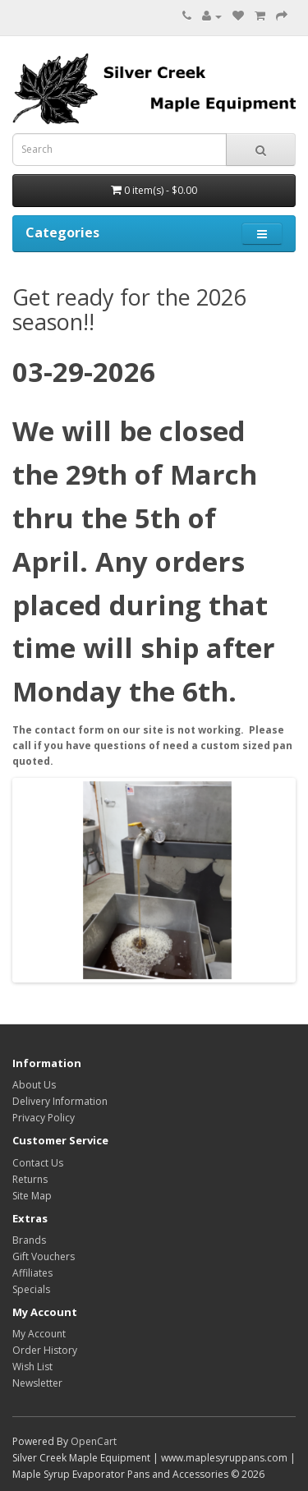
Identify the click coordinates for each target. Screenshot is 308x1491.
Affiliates (32, 1273)
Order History (44, 1350)
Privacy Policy (43, 1118)
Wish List (32, 1367)
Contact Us (37, 1163)
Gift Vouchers (43, 1256)
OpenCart (94, 1441)
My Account (39, 1334)
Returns (30, 1179)
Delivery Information (60, 1101)
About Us (34, 1085)
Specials (31, 1289)
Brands (29, 1240)
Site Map (32, 1196)
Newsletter (37, 1383)
